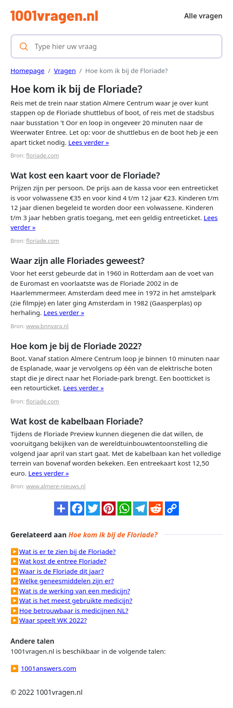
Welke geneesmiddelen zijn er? (66, 580)
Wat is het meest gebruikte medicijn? (75, 600)
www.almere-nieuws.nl (56, 486)
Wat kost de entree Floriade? (62, 561)
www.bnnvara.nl (47, 326)
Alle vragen (203, 16)
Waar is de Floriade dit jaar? (61, 571)
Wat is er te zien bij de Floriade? (67, 551)
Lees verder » (88, 142)
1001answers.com (48, 668)
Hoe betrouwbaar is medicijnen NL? (73, 610)
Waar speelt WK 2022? (53, 620)
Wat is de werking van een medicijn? (74, 590)
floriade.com (42, 155)
